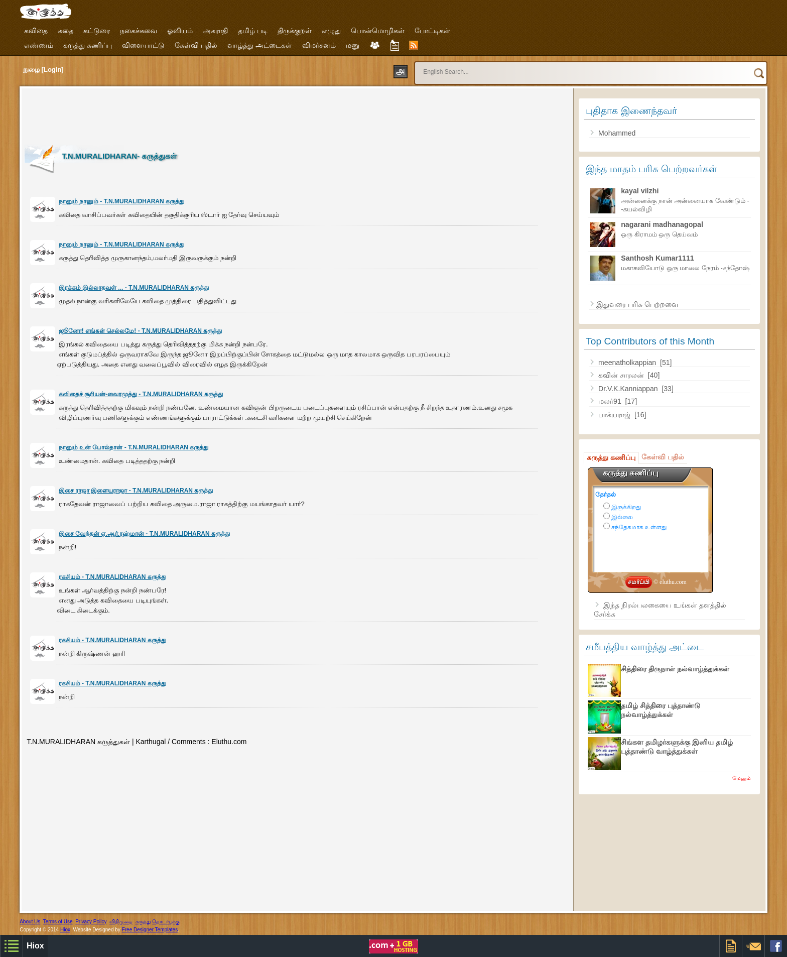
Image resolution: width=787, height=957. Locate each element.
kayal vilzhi (640, 191)
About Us (30, 921)
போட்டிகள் (432, 31)
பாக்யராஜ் (615, 415)
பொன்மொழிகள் (378, 31)
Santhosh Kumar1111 (657, 258)
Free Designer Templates (150, 929)
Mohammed (616, 133)
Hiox (65, 929)
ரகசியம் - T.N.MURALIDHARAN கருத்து (112, 576)
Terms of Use (58, 921)
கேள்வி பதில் (196, 45)
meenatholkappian (628, 362)
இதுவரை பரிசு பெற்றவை (637, 304)
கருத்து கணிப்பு (87, 45)
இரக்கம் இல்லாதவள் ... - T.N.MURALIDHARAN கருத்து (134, 287)
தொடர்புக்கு (166, 921)
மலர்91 (610, 401)
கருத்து (143, 921)
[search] (572, 67)
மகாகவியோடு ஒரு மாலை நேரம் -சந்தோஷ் (685, 268)
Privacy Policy (90, 921)
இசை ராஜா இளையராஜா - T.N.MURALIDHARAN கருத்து (136, 490)
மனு (352, 45)
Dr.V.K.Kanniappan (629, 389)
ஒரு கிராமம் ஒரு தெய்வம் (659, 234)
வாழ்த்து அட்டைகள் (259, 45)
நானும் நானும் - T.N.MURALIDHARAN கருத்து (121, 201)
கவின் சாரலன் (622, 375)
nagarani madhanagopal (662, 224)
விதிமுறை (121, 921)
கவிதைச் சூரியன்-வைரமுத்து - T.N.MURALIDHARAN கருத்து (141, 394)
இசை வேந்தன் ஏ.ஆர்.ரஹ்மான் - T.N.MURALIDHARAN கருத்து (144, 533)
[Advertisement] (207, 114)
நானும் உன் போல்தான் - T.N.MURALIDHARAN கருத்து (134, 447)
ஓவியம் (180, 31)
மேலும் (741, 778)
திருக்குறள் (295, 31)
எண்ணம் (38, 45)
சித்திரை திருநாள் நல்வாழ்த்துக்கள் (675, 669)
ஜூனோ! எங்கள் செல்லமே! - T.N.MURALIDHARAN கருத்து (140, 330)
